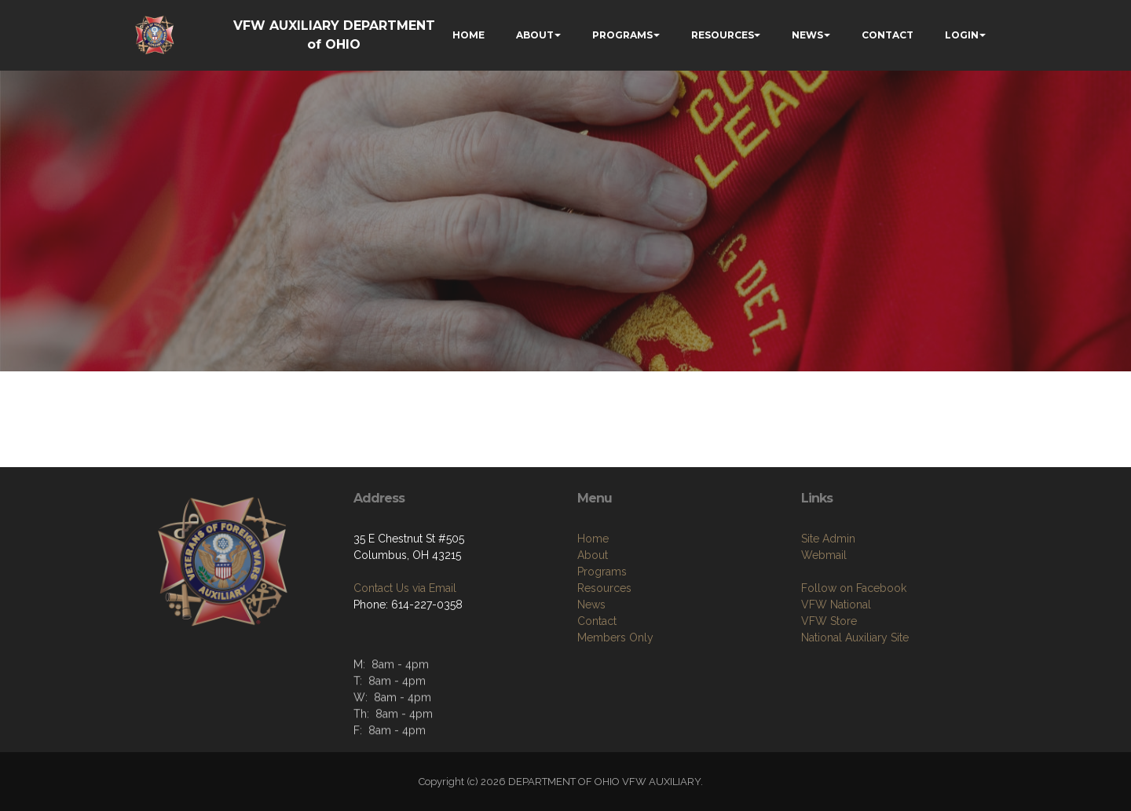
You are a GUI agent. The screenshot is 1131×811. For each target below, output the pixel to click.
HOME (468, 35)
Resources (604, 588)
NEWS (807, 35)
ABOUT (535, 35)
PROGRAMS (622, 35)
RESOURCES (722, 35)
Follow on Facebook (853, 588)
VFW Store (829, 621)
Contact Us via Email (404, 588)
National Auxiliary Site (855, 637)
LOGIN (962, 35)
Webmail (824, 555)
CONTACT (887, 35)
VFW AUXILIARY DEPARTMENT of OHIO (334, 35)
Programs (602, 571)
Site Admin (828, 538)
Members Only (615, 637)
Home (593, 538)
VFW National (836, 604)
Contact (597, 621)
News (591, 604)
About (592, 555)
